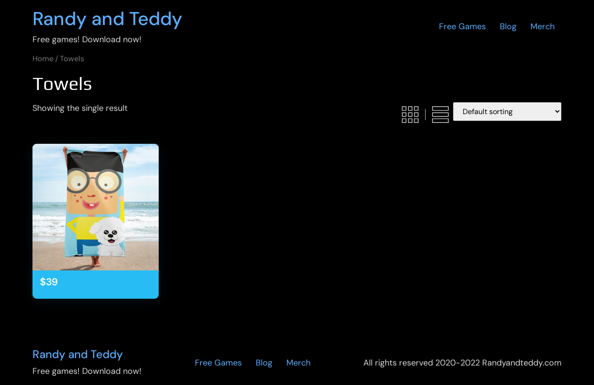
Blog (508, 26)
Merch (542, 26)
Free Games (462, 26)
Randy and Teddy (107, 18)
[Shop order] (507, 111)
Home (42, 59)
